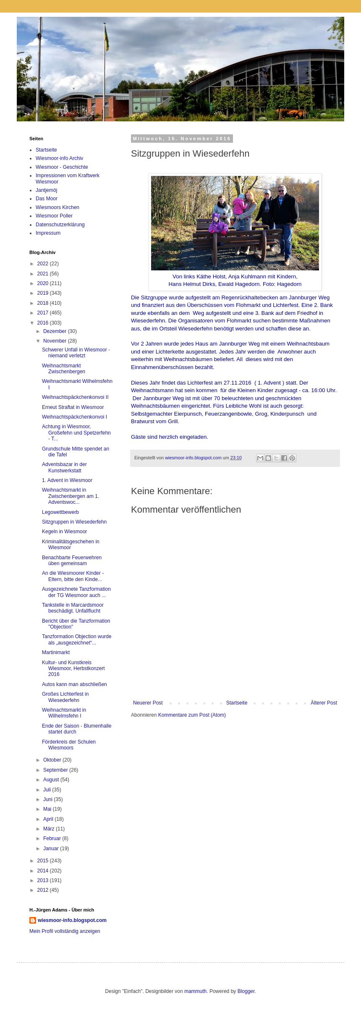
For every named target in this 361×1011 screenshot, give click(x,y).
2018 (43, 303)
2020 (43, 283)
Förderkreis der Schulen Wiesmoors (69, 745)
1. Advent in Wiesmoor (67, 480)
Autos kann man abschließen (74, 684)
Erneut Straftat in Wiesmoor (73, 407)
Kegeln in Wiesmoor (64, 531)
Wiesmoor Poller (54, 216)
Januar (51, 848)
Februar (52, 838)
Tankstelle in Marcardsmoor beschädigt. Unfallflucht (73, 608)
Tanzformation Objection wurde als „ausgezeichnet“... (76, 639)
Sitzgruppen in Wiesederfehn (74, 522)
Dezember (55, 331)
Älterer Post (324, 703)
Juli (47, 790)
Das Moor (47, 199)
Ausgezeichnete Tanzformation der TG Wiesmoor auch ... (76, 592)
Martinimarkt (56, 652)
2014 (43, 871)
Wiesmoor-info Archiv (59, 158)
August (51, 780)
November (55, 341)
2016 (43, 323)
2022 (43, 264)
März (49, 829)
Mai (48, 809)
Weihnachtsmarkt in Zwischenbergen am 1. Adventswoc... (70, 496)
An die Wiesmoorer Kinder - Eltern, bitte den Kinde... (73, 576)
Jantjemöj (46, 190)
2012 (43, 890)
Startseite (237, 703)
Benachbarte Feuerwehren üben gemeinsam (72, 560)
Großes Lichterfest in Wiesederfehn (65, 697)
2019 (43, 293)
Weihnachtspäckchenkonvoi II (75, 397)
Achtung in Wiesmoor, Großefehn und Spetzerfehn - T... (76, 433)
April (49, 819)
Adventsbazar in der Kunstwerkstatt (64, 467)
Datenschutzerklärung (60, 225)
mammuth (195, 991)
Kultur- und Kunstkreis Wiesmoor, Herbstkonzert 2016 (73, 669)
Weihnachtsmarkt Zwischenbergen (63, 369)
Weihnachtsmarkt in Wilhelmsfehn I (64, 713)
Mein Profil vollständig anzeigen (64, 931)
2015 (43, 861)
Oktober (53, 760)
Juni (48, 799)
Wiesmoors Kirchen (57, 207)
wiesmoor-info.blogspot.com (72, 920)
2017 (43, 313)
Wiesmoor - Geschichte (62, 167)
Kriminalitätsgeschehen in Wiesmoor (70, 544)
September (56, 770)
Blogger (246, 991)
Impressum (48, 233)
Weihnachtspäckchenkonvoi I (74, 417)
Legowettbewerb (60, 512)
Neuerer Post (148, 703)
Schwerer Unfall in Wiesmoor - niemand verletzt (76, 353)
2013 (43, 880)
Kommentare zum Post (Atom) (192, 715)
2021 (43, 274)
